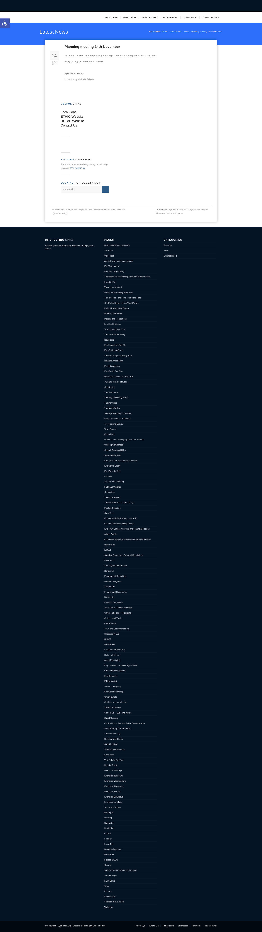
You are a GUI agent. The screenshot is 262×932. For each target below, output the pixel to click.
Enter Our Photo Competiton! (117, 418)
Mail (213, 6)
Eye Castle (109, 755)
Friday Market (110, 681)
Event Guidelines (112, 366)
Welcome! (108, 907)
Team (106, 886)
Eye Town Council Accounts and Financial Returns (127, 529)
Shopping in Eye (111, 634)
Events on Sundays (113, 802)
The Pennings (110, 403)
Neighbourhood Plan (113, 361)
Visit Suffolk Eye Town (114, 760)
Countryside (109, 387)
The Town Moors (111, 392)
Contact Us (69, 125)
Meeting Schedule (112, 508)
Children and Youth (113, 618)
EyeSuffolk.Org (64, 926)
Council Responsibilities (115, 450)
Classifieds (109, 513)
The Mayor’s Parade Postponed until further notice (127, 277)
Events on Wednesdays (115, 781)
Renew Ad (109, 571)
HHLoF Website (72, 121)
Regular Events (111, 765)
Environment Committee (115, 576)
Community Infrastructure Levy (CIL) (120, 518)
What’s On (129, 17)
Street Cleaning (111, 718)
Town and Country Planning (116, 629)
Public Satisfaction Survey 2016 (118, 376)
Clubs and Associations (114, 671)
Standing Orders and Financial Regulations (123, 555)
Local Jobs (68, 112)
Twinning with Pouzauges (115, 382)
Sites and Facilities (112, 455)
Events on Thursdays (113, 786)
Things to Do (149, 17)
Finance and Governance (115, 592)
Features (168, 245)
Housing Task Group (113, 739)
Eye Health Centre (112, 324)
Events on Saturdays (113, 797)
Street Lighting (111, 744)
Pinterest (218, 6)
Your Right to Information (115, 565)
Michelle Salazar (86, 79)
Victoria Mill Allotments (114, 749)
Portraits (108, 476)
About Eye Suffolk (112, 660)
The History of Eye (112, 734)
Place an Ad (109, 560)
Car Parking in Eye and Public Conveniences (124, 723)
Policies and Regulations (115, 319)
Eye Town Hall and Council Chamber (120, 461)
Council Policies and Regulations (119, 524)
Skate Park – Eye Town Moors (118, 713)
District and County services (117, 245)
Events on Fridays (112, 791)
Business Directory (112, 849)
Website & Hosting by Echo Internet (89, 926)
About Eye (111, 17)
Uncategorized (170, 256)
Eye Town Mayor (111, 266)
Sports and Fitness (112, 807)
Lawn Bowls (109, 881)
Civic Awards (110, 623)
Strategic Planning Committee (117, 413)
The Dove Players (112, 497)
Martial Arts (109, 828)
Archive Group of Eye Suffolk (117, 728)
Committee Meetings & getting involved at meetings (127, 539)
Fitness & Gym (111, 860)
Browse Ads (109, 597)
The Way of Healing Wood (116, 397)
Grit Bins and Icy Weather (115, 702)
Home (164, 31)
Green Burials (110, 697)
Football (108, 839)
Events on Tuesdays (113, 776)
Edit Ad (107, 550)
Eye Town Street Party (114, 271)
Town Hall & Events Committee (118, 608)
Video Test (109, 256)
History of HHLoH (112, 655)
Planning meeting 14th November (92, 47)
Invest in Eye (110, 282)
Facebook (201, 6)
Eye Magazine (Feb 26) (114, 345)
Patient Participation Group (116, 308)
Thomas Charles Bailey (114, 334)
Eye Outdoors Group (113, 350)
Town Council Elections (114, 329)
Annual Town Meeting (114, 481)
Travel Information (112, 707)
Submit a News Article (114, 902)
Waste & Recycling (112, 686)
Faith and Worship (112, 487)
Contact (107, 891)
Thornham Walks (112, 408)
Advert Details (110, 534)
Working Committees (113, 445)
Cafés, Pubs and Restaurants (117, 613)
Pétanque (108, 812)
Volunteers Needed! (113, 287)
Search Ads (109, 587)
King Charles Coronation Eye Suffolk (120, 665)
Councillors (109, 434)
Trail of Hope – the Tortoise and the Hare (122, 298)
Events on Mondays (113, 770)
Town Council (211, 17)
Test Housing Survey (113, 424)
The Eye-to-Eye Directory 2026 (118, 355)
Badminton (109, 823)
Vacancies (109, 250)
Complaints (109, 492)
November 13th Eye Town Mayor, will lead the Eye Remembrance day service (90, 209)
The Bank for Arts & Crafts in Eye (119, 502)
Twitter (207, 6)
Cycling (107, 865)
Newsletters (109, 644)
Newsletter (109, 340)
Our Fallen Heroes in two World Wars (121, 303)
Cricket (107, 833)
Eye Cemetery (110, 676)
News (186, 31)
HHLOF (107, 639)
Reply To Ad (109, 545)
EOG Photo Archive (113, 313)
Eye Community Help (113, 692)
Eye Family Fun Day (113, 371)
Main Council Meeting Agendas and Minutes (124, 439)
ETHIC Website (72, 116)
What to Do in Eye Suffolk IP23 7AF (120, 870)
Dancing (108, 818)
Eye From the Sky (112, 471)
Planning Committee (113, 602)
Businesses (170, 17)
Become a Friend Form (114, 649)
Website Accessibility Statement (118, 292)
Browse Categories (113, 581)
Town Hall (190, 17)
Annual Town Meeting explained (118, 261)
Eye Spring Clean (112, 466)
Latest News (54, 32)
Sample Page (110, 875)
